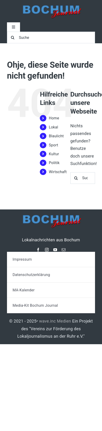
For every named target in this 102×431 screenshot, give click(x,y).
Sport (53, 145)
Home (54, 118)
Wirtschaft (58, 172)
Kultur (54, 154)
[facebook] (38, 250)
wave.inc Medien (55, 321)
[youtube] (55, 250)
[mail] (63, 250)
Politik (54, 163)
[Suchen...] (82, 178)
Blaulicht (56, 136)
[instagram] (47, 250)
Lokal (53, 127)
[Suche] (51, 37)
